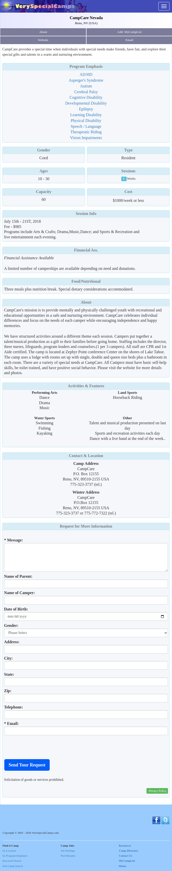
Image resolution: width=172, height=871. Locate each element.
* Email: (11, 723)
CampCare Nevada (86, 18)
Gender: (11, 625)
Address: (11, 642)
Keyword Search (12, 860)
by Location (9, 850)
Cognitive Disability (86, 97)
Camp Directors (128, 850)
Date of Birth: (16, 609)
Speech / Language (86, 126)
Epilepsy (86, 109)
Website (43, 40)
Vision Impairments (86, 138)
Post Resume (68, 855)
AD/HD (86, 74)
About (43, 32)
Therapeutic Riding (86, 132)
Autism (86, 86)
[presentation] (42, 747)
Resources (125, 845)
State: (9, 674)
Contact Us (125, 855)
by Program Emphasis (15, 855)
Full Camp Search (13, 865)
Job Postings (68, 850)
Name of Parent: (18, 576)
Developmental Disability (86, 103)
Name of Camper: (19, 593)
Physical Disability (86, 120)
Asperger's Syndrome (86, 80)
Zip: (7, 691)
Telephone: (13, 707)
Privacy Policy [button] (157, 791)
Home (122, 865)
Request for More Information (86, 526)
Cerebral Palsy (86, 92)
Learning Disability (86, 115)
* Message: (13, 540)
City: (8, 658)
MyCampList (127, 860)
